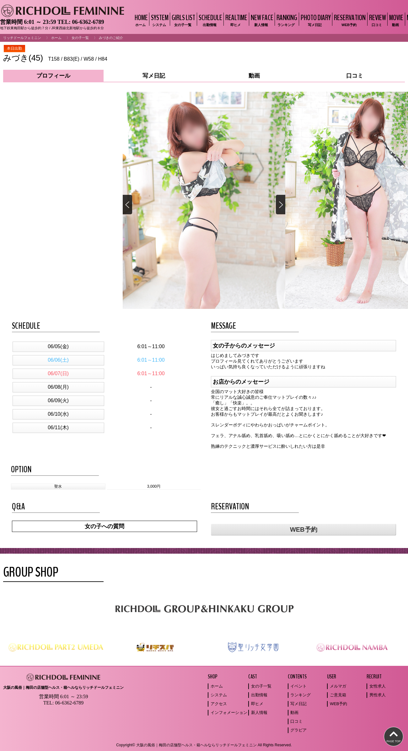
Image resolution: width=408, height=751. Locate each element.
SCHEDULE (209, 20)
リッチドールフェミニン (22, 38)
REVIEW (377, 20)
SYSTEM (159, 20)
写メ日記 (298, 703)
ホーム (56, 38)
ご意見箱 (338, 695)
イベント (298, 686)
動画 (294, 712)
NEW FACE (261, 20)
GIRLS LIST (182, 20)
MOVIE (395, 20)
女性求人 (377, 686)
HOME (140, 20)
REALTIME (235, 20)
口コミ (296, 721)
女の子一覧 (80, 38)
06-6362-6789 (88, 22)
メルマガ (338, 686)
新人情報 (259, 712)
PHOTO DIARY (315, 20)
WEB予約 (303, 529)
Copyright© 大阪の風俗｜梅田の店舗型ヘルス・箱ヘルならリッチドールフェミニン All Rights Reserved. (204, 745)
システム (219, 695)
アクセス (219, 703)
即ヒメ (257, 703)
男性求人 (377, 695)
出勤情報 (259, 695)
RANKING (286, 20)
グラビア (298, 730)
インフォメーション (229, 712)
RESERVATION (349, 20)
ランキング (300, 695)
